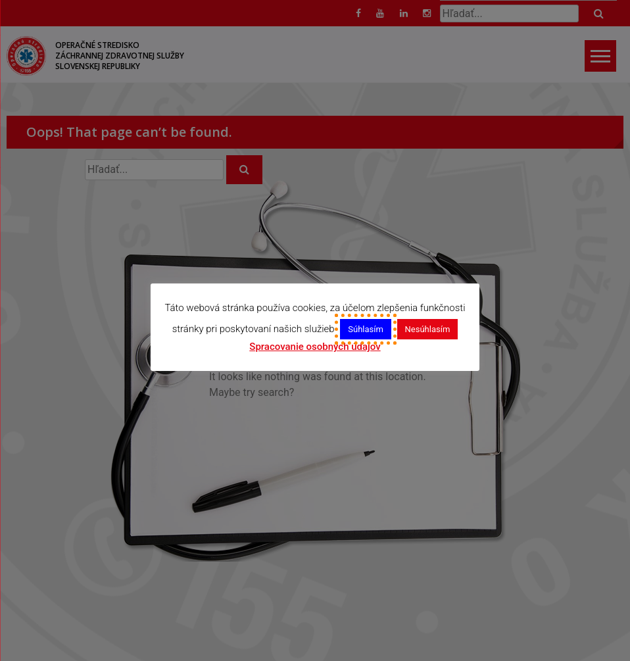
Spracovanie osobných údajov (314, 347)
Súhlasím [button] (365, 329)
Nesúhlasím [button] (427, 329)
